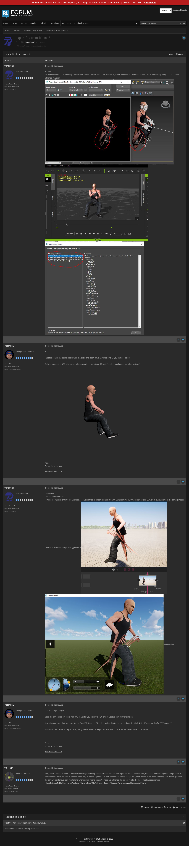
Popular (33, 23)
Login (175, 10)
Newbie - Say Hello (33, 31)
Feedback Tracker (81, 23)
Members (55, 23)
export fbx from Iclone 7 (57, 31)
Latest (24, 23)
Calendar (43, 23)
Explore (15, 23)
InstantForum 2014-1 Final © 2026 (98, 839)
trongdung (29, 42)
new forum (151, 3)
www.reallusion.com (53, 471)
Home (6, 23)
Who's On (66, 23)
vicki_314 (8, 768)
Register (183, 10)
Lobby (17, 31)
